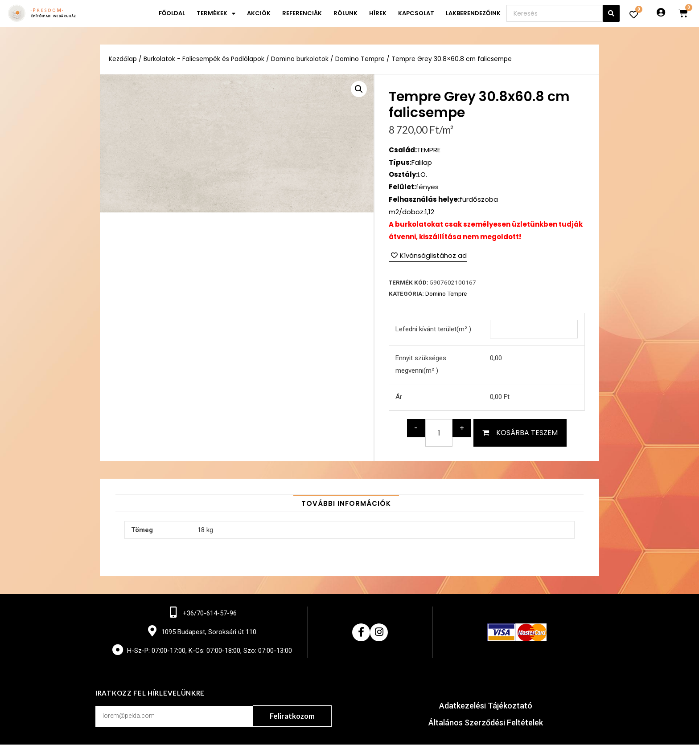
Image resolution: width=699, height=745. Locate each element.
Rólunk (345, 13)
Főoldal (172, 13)
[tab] (346, 503)
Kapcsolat (416, 13)
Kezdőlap (123, 59)
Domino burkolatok (300, 59)
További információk (346, 503)
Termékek (216, 13)
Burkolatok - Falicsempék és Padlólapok (204, 59)
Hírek (378, 13)
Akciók (259, 13)
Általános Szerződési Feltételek (485, 723)
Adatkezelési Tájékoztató (485, 706)
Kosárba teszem (527, 432)
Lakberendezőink (473, 13)
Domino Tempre (361, 59)
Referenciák (302, 13)
